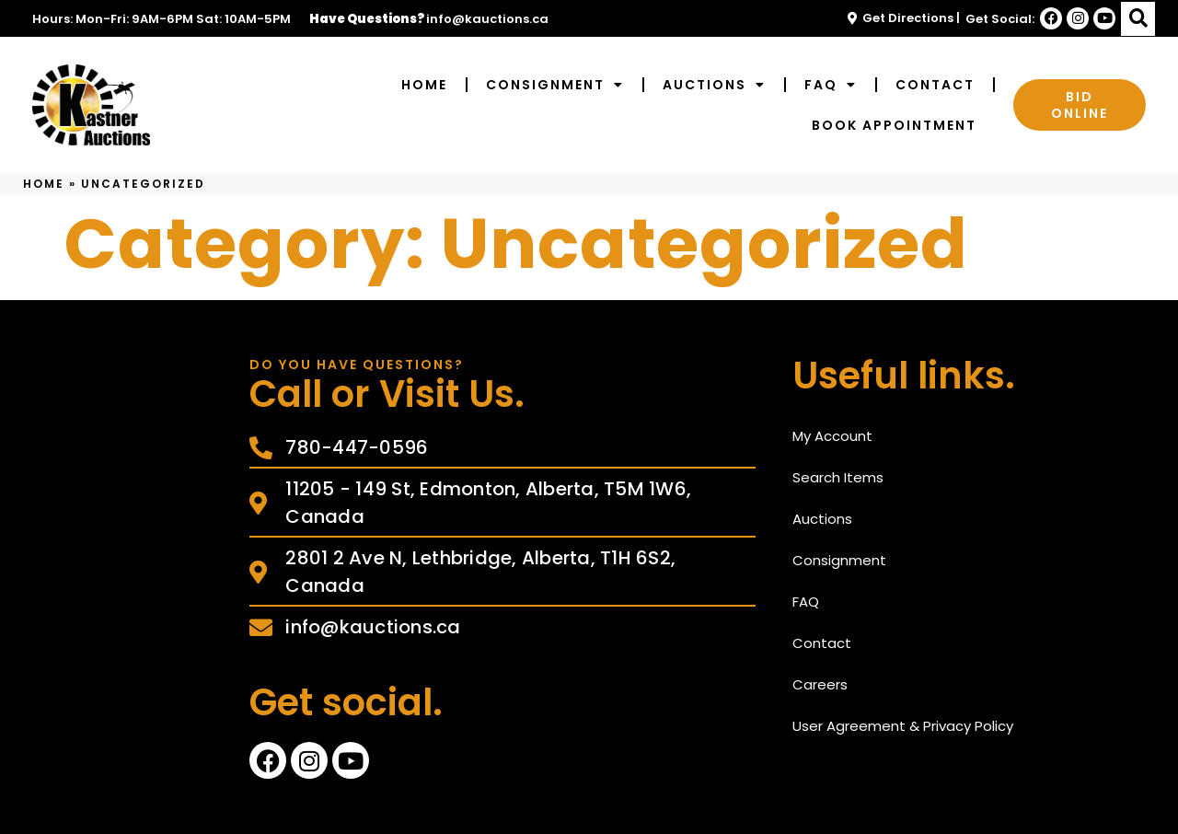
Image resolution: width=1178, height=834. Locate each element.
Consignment (555, 84)
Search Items (838, 477)
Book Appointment (894, 125)
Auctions (714, 84)
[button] (1138, 19)
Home (424, 84)
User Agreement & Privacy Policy (902, 726)
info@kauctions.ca (487, 19)
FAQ (830, 84)
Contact (935, 84)
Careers (820, 684)
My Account (832, 436)
